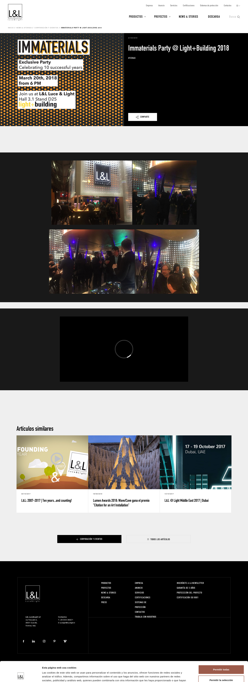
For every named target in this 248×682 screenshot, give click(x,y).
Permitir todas (221, 650)
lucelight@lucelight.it (67, 623)
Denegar (221, 671)
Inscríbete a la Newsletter (190, 583)
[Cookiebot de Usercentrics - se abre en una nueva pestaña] (21, 675)
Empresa (149, 5)
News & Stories (188, 16)
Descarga (214, 16)
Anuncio (161, 5)
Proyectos (160, 16)
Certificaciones (188, 5)
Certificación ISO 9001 (188, 597)
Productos (136, 16)
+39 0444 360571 (66, 620)
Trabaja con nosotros (145, 616)
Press (104, 602)
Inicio (11, 28)
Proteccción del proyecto (189, 592)
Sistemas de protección (209, 5)
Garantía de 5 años (186, 588)
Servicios (173, 5)
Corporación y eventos (46, 28)
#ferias (132, 58)
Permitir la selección (221, 661)
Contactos (227, 5)
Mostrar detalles (173, 675)
